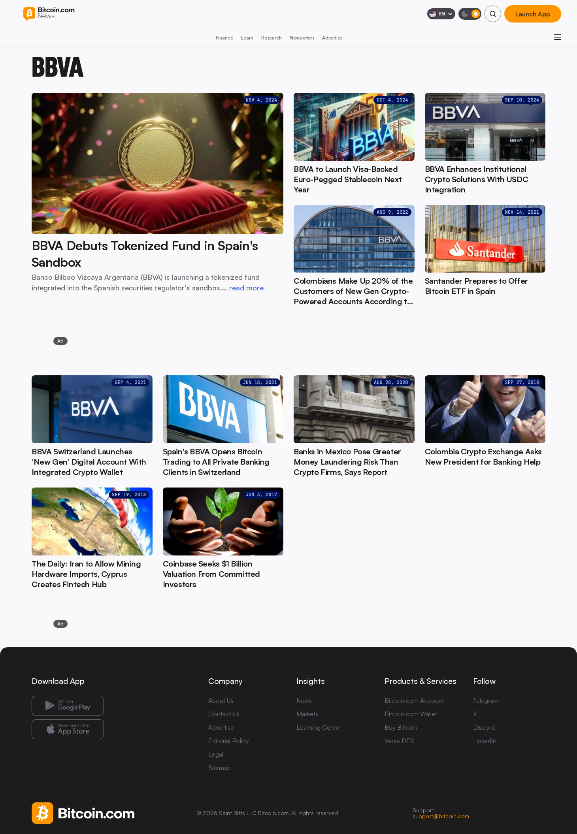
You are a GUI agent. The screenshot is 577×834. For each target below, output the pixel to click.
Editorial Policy (228, 741)
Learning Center (318, 727)
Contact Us (223, 714)
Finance (224, 38)
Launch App (532, 14)
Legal (215, 754)
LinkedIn (484, 741)
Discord (484, 727)
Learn (247, 38)
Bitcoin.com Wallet (411, 714)
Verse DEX (399, 741)
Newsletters (302, 38)
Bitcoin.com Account (414, 700)
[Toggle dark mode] (469, 14)
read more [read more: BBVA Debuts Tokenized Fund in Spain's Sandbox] (246, 287)
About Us (221, 700)
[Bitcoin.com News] (49, 14)
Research (271, 38)
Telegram (485, 700)
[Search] (493, 14)
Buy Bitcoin (401, 727)
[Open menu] (557, 37)
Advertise (332, 38)
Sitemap (219, 768)
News (304, 700)
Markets (307, 714)
